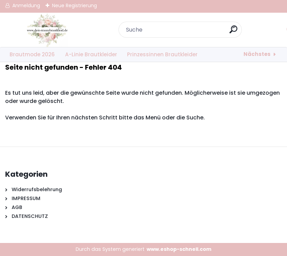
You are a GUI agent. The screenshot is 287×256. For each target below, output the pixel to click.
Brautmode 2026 (32, 54)
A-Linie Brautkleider (91, 54)
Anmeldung (26, 5)
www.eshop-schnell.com (179, 249)
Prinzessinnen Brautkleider (162, 54)
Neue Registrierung (74, 5)
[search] (233, 32)
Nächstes (257, 54)
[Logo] (47, 30)
